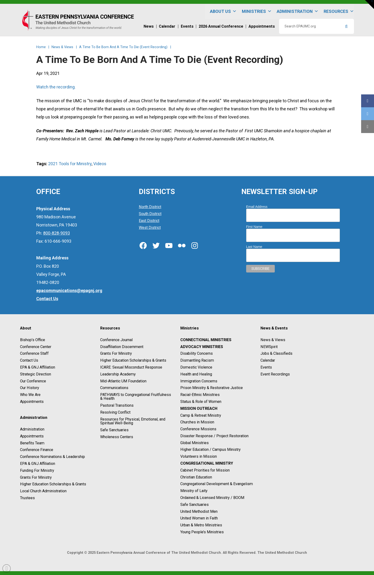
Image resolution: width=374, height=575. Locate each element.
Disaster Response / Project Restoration (214, 436)
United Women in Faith (199, 518)
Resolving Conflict (115, 412)
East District (149, 220)
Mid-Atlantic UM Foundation (123, 381)
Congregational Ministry (206, 463)
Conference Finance (36, 450)
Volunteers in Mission (198, 456)
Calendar (267, 360)
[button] (369, 4)
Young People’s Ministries (202, 532)
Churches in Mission (197, 422)
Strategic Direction (35, 374)
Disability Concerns (196, 353)
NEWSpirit (269, 346)
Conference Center (35, 346)
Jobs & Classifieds (276, 353)
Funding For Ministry (37, 470)
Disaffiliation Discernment (121, 346)
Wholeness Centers (116, 437)
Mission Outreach (198, 408)
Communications (114, 388)
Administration (297, 11)
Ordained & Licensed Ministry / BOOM (212, 497)
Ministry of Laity (194, 490)
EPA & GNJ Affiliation (37, 367)
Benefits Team (32, 443)
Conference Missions (198, 429)
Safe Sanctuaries (114, 430)
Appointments (32, 401)
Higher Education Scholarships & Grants (53, 484)
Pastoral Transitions (117, 405)
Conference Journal (116, 340)
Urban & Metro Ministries (201, 525)
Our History (29, 388)
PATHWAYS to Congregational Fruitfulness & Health (135, 396)
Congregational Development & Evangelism (216, 484)
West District (150, 227)
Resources (339, 11)
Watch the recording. (56, 86)
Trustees (27, 498)
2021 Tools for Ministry (70, 163)
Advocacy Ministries (201, 346)
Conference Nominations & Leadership (52, 456)
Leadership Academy (118, 374)
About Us (223, 11)
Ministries (257, 11)
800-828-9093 (56, 233)
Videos (99, 163)
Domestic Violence (196, 367)
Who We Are (30, 394)
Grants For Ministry (36, 477)
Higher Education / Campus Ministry (210, 449)
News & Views (272, 340)
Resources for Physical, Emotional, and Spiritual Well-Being (132, 421)
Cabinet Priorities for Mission (205, 470)
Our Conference (33, 381)
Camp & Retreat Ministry (200, 415)
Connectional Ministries (205, 340)
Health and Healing (196, 374)
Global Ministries (194, 443)
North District (150, 207)
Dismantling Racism (197, 360)
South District (150, 213)
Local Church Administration (43, 491)
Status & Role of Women (200, 401)
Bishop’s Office (32, 340)
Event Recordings (275, 374)
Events (266, 367)
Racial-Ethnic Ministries (200, 394)
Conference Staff (34, 353)
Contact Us (29, 360)
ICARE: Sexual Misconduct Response (131, 367)
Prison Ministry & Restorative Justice (211, 388)
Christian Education (196, 477)
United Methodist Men (199, 511)
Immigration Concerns (198, 381)
